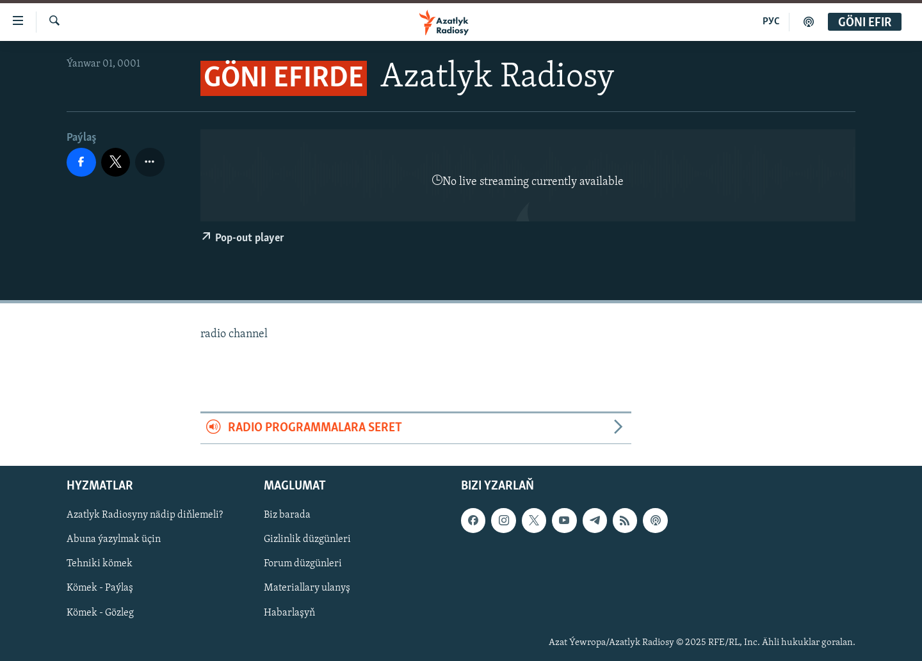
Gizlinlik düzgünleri (307, 539)
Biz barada (287, 515)
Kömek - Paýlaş (100, 588)
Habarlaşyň (289, 612)
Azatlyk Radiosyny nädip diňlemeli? (145, 515)
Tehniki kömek (100, 564)
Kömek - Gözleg (100, 612)
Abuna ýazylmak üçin (114, 539)
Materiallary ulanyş (307, 588)
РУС (771, 22)
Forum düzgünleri (303, 564)
